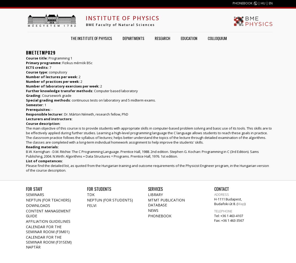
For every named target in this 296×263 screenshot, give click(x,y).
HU (263, 3)
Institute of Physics (122, 18)
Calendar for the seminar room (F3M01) (48, 229)
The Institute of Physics (91, 38)
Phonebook (159, 215)
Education (189, 38)
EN (271, 3)
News (153, 210)
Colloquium (217, 38)
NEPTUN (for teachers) (48, 200)
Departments (133, 38)
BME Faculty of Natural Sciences (120, 24)
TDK (91, 194)
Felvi (91, 205)
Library (155, 194)
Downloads (38, 205)
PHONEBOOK (242, 3)
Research (162, 38)
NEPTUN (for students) (110, 200)
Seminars (35, 194)
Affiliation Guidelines (48, 221)
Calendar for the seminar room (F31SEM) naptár (49, 242)
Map (241, 203)
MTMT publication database (166, 202)
